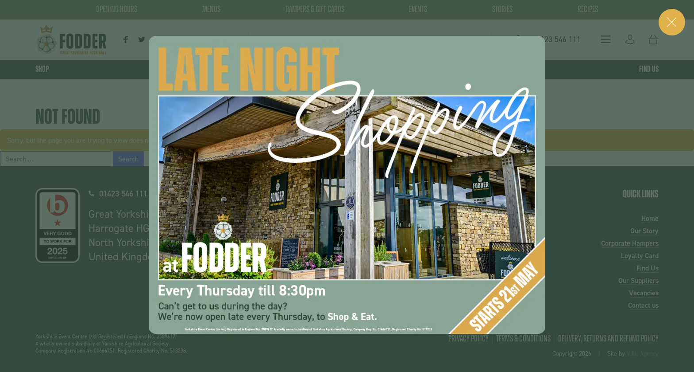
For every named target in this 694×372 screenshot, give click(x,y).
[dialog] (347, 185)
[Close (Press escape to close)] (672, 22)
